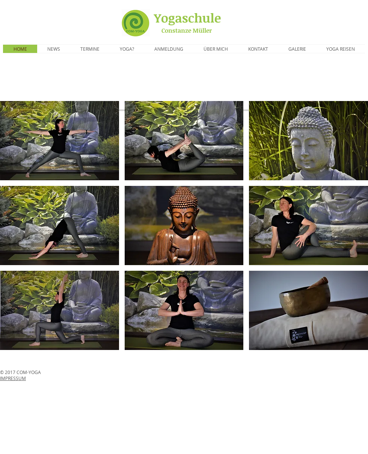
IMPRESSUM (13, 378)
